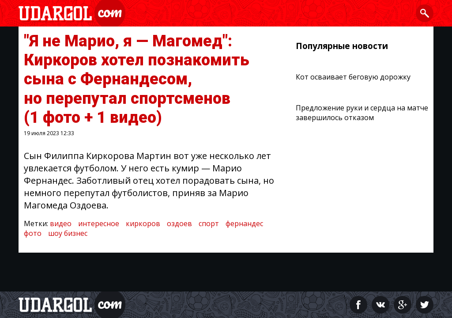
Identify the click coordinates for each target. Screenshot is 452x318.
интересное (98, 223)
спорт (209, 223)
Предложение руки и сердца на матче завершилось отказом (362, 112)
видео (61, 223)
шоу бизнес (67, 233)
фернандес (244, 223)
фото (32, 233)
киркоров (143, 223)
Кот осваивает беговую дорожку (353, 77)
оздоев (179, 223)
